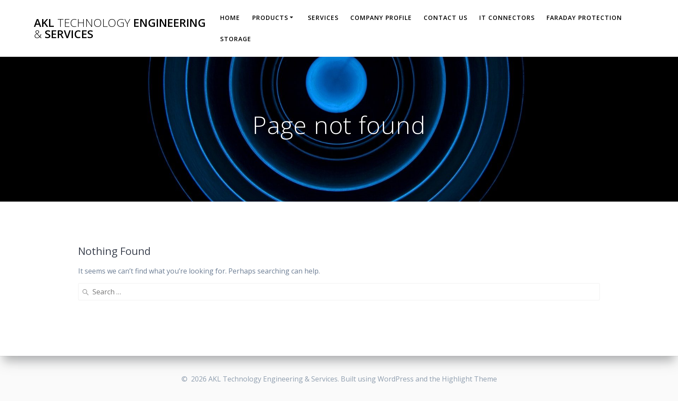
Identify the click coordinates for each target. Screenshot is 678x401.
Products (270, 17)
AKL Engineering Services (120, 28)
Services (323, 17)
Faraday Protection (584, 17)
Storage (235, 39)
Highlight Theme (469, 379)
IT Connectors (507, 17)
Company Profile (381, 17)
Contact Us (445, 17)
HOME (230, 17)
